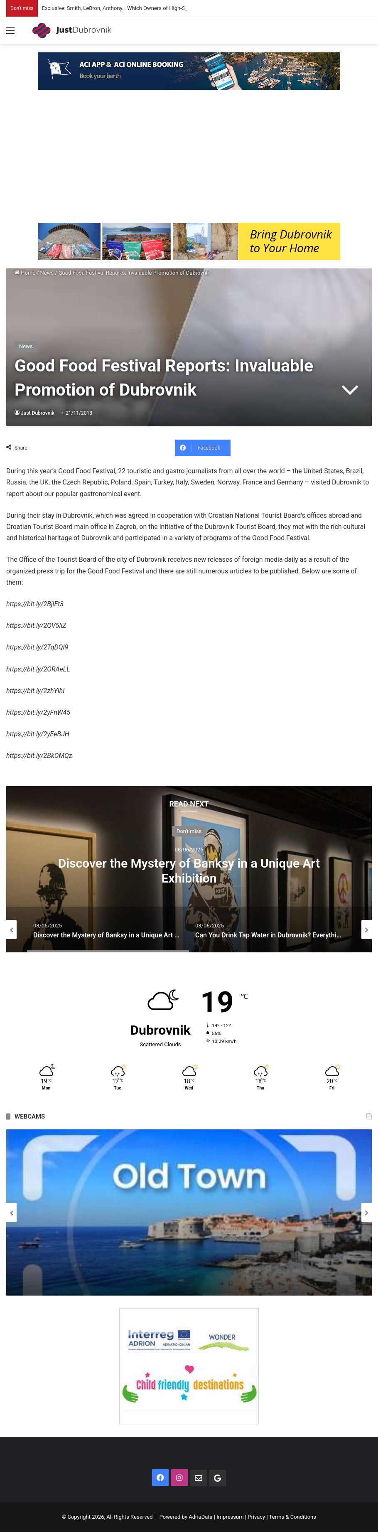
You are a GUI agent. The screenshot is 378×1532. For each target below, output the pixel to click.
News (47, 273)
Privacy (256, 1517)
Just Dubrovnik (37, 413)
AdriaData (200, 1517)
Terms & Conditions (292, 1517)
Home (25, 273)
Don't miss (189, 831)
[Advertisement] (189, 160)
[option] (189, 869)
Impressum (229, 1517)
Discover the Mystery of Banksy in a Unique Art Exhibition (189, 870)
